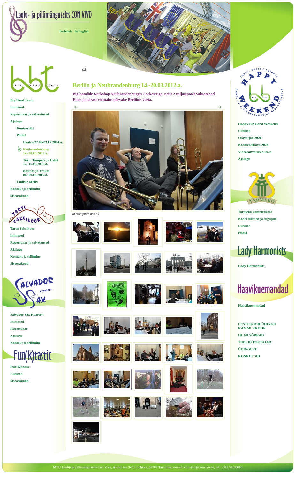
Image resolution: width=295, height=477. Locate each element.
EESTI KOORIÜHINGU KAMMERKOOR (257, 326)
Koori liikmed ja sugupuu (257, 219)
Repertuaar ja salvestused (29, 114)
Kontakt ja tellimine (25, 189)
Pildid (21, 135)
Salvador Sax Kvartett (27, 314)
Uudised (16, 373)
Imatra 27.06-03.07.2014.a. (43, 142)
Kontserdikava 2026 (253, 145)
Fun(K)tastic (19, 366)
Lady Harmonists (251, 266)
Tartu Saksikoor (22, 228)
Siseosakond (19, 196)
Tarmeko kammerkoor (255, 212)
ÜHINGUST (247, 349)
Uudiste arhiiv (27, 182)
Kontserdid (25, 128)
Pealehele (65, 31)
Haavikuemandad (251, 305)
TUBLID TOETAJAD (254, 342)
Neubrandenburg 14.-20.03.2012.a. (36, 151)
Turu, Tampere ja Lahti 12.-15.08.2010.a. (40, 162)
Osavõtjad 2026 (249, 138)
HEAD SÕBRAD (251, 335)
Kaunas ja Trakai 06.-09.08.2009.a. (36, 173)
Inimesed (17, 107)
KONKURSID (249, 356)
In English (81, 31)
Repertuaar (18, 328)
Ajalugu (16, 121)
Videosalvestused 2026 (254, 152)
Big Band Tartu (22, 100)
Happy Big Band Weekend (258, 123)
